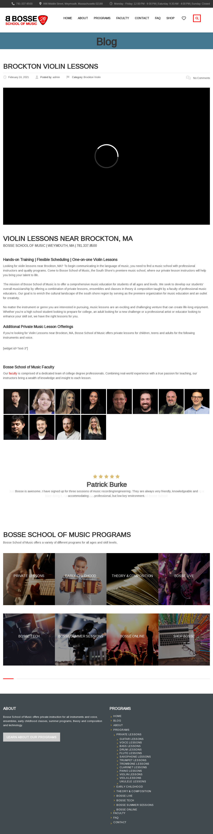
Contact (142, 18)
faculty (13, 373)
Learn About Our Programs (32, 737)
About (83, 18)
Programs (102, 18)
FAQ (158, 18)
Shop (170, 18)
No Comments (198, 78)
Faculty (122, 18)
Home (67, 18)
